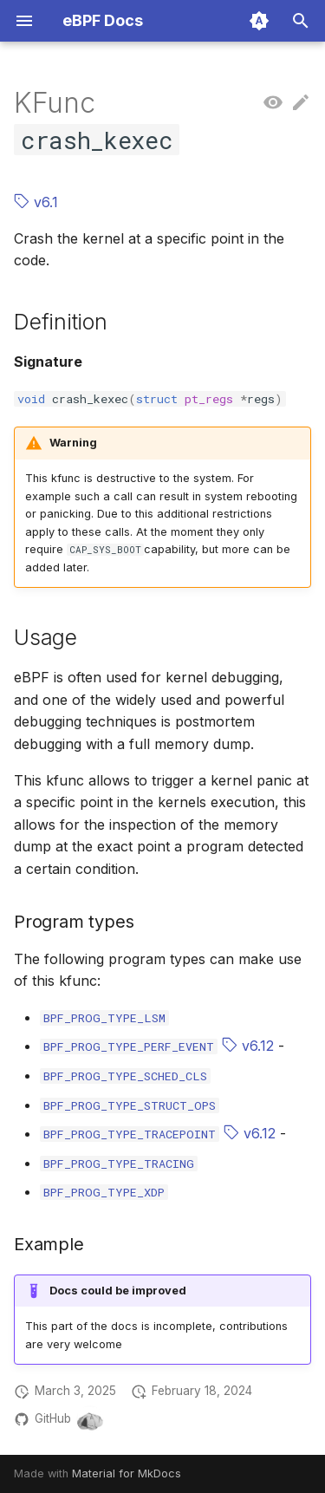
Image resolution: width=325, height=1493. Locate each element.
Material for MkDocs (126, 1473)
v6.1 (36, 202)
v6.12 (248, 1045)
